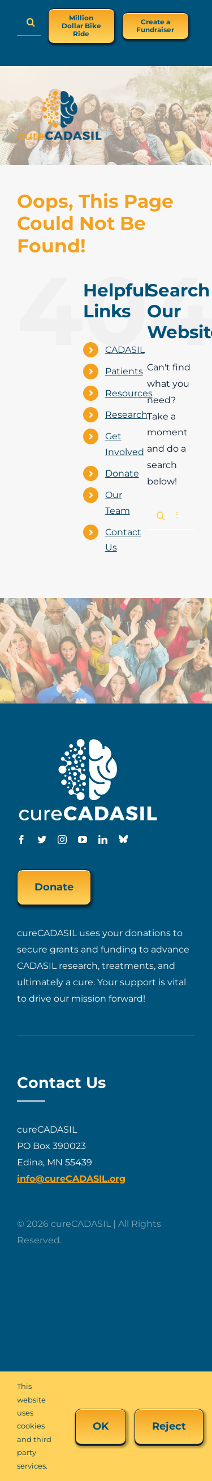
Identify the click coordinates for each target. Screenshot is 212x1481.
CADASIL (125, 349)
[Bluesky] (123, 839)
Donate (122, 473)
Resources (129, 393)
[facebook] (21, 839)
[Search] (31, 22)
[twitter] (41, 839)
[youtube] (82, 839)
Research (126, 414)
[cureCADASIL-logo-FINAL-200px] (59, 94)
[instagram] (62, 839)
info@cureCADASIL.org (71, 1178)
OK (101, 1426)
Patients (124, 371)
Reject (169, 1426)
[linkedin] (102, 839)
